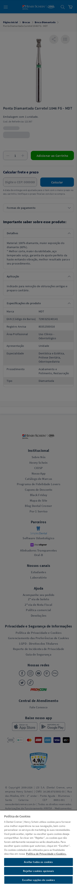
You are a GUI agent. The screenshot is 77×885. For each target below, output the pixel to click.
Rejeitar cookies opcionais (38, 871)
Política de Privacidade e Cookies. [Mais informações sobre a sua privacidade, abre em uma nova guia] (46, 854)
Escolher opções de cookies (38, 880)
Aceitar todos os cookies (38, 862)
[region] (38, 847)
